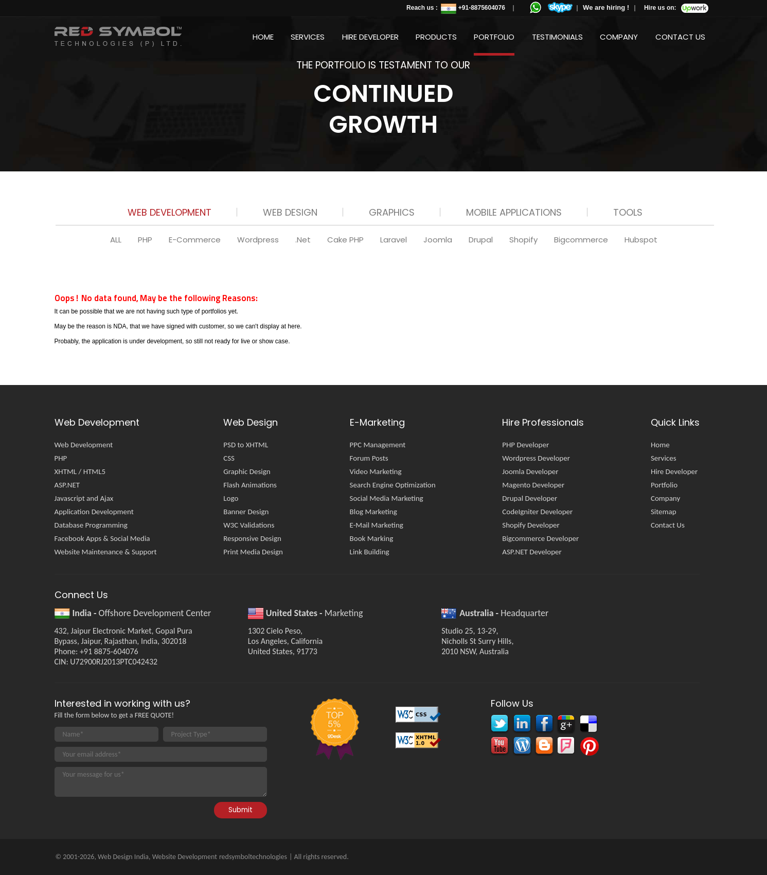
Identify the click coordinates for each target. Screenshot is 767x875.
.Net (304, 239)
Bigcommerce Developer (540, 538)
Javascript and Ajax (84, 498)
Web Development (84, 444)
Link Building (369, 551)
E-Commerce (196, 239)
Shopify (524, 239)
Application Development (94, 511)
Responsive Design (252, 538)
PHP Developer (525, 444)
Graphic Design (246, 471)
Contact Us (680, 36)
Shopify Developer (530, 525)
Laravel (394, 239)
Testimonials (557, 36)
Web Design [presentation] (290, 212)
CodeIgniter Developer (537, 511)
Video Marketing (376, 471)
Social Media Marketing (386, 498)
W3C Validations (248, 525)
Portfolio (494, 36)
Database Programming (91, 525)
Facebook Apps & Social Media (102, 538)
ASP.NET (67, 484)
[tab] (169, 214)
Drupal (482, 239)
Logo (230, 498)
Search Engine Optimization (393, 484)
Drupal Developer (529, 498)
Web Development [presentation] (169, 212)
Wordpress (259, 239)
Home (263, 36)
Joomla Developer (530, 471)
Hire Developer (370, 36)
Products (436, 36)
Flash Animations (250, 484)
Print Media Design (253, 551)
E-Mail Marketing (376, 525)
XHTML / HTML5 (80, 471)
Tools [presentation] (628, 212)
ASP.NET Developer (532, 551)
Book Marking (372, 538)
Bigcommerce (582, 239)
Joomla (438, 239)
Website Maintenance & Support (106, 551)
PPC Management (378, 444)
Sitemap (663, 511)
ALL (116, 239)
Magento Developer (533, 484)
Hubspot (641, 239)
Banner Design (246, 511)
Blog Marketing (373, 511)
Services (308, 36)
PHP (146, 239)
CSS (229, 458)
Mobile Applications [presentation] (514, 212)
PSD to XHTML (245, 444)
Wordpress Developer (536, 458)
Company (619, 36)
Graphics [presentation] (392, 212)
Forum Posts (369, 458)
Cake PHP (346, 239)
